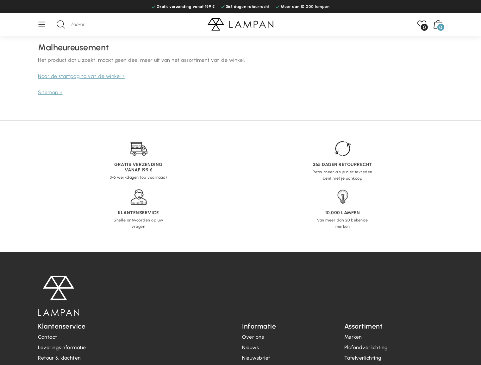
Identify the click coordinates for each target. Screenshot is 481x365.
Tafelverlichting (363, 358)
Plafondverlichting (366, 347)
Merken (353, 337)
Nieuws (250, 347)
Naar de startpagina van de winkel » (81, 76)
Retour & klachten (59, 358)
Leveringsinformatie (62, 347)
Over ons (253, 337)
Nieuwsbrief (256, 358)
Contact (47, 337)
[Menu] (45, 24)
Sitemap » (50, 92)
